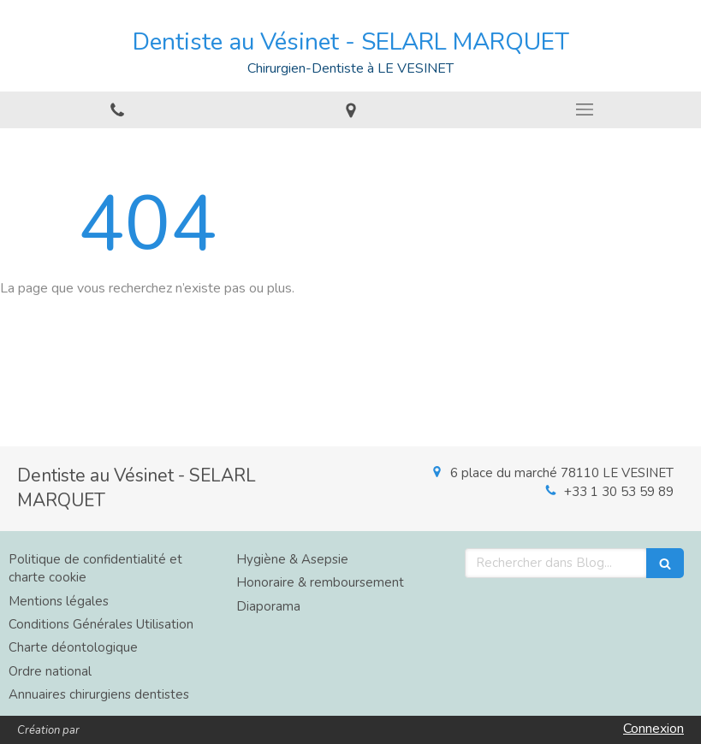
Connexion (653, 728)
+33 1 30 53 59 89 (619, 491)
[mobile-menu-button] (584, 109)
